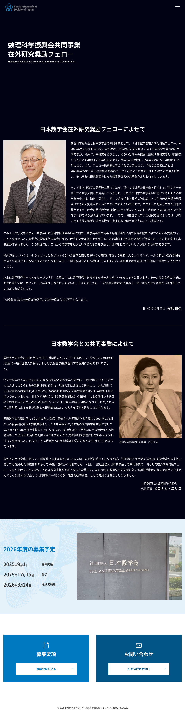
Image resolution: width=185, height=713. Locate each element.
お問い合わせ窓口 (139, 669)
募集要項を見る (46, 669)
